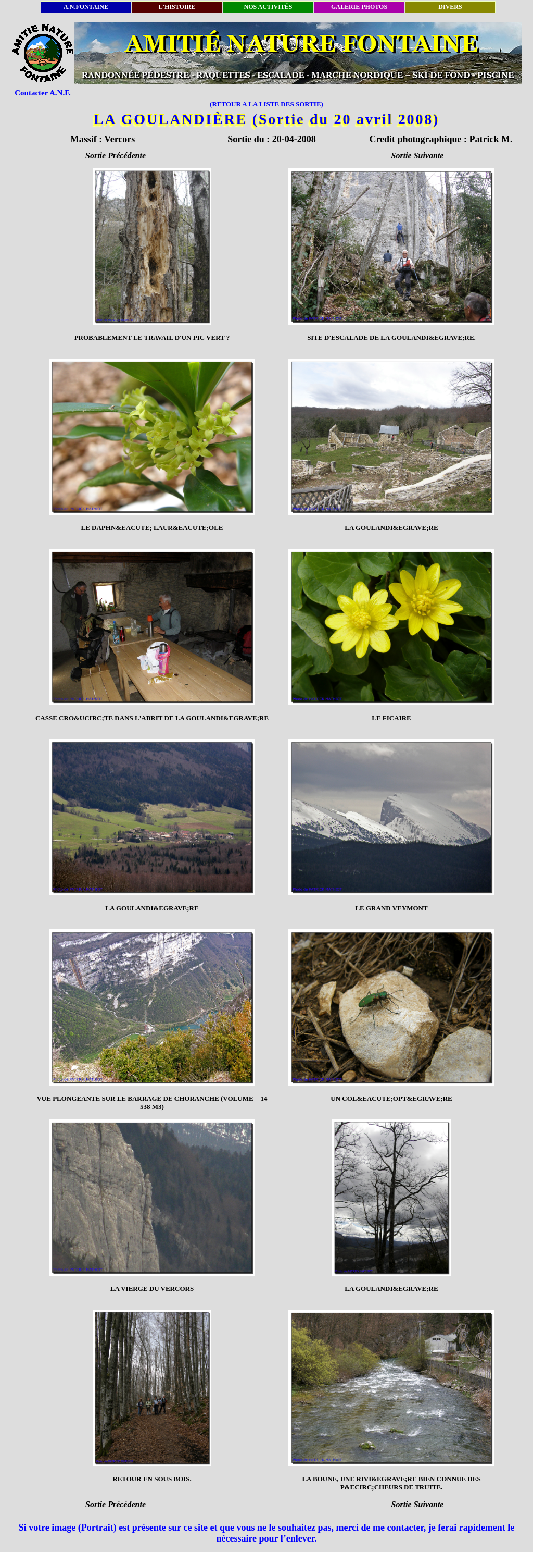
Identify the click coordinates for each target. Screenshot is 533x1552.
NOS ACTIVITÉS (268, 6)
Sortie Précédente (115, 155)
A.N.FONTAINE (86, 6)
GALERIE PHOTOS (359, 6)
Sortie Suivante (417, 155)
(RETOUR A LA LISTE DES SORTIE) (266, 104)
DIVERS (450, 6)
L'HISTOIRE (177, 6)
